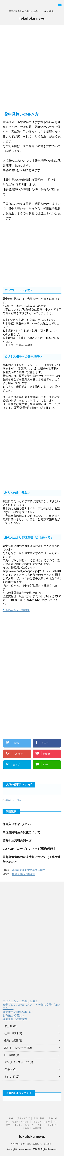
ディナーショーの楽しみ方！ (20, 1001)
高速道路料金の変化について (21, 832)
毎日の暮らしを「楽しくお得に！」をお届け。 (32, 1143)
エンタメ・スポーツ (16, 1062)
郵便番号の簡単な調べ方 (18, 1011)
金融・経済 (11, 1040)
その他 (26, 1128)
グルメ (8, 1069)
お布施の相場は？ (13, 1015)
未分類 (8, 1026)
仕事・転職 (11, 1033)
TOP (11, 1118)
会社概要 (37, 1128)
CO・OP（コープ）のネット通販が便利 (29, 848)
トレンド (9, 1076)
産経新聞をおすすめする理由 (28, 870)
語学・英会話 (23, 1118)
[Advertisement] (32, 70)
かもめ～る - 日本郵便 (16, 610)
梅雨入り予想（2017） (17, 824)
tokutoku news (32, 19)
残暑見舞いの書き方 (23, 874)
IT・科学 (9, 1055)
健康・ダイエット (20, 1121)
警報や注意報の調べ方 (17, 840)
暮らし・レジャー (14, 800)
